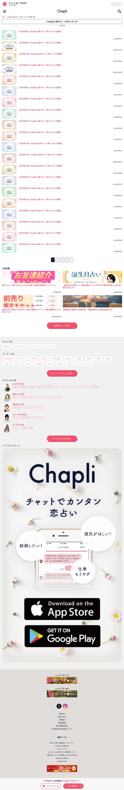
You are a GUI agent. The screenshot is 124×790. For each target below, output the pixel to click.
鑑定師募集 (62, 723)
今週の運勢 (56, 358)
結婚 (79, 358)
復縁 (98, 358)
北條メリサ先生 (18, 394)
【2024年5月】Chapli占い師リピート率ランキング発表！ (40, 221)
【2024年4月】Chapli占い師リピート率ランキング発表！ (40, 233)
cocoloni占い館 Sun (62, 758)
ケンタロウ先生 (18, 424)
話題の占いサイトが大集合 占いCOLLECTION (62, 755)
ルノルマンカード (70, 387)
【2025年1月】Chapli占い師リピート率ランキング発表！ (40, 132)
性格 (50, 364)
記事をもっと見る (62, 325)
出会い (17, 364)
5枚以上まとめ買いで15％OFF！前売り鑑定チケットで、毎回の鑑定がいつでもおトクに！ (31, 310)
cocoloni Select (62, 761)
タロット (59, 387)
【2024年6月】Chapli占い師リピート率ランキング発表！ (40, 210)
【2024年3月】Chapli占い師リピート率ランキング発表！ (40, 244)
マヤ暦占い (49, 387)
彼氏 (44, 358)
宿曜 (15, 387)
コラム (50, 346)
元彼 (6, 364)
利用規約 (62, 720)
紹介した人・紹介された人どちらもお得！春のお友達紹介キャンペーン (29, 285)
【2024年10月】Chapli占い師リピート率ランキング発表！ (40, 166)
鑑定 (8, 346)
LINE (28, 364)
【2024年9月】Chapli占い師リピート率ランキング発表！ (40, 177)
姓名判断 (95, 387)
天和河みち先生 (18, 404)
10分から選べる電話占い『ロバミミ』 (62, 743)
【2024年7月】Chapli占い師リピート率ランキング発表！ (40, 199)
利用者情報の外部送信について (62, 729)
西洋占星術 (17, 407)
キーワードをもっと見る (61, 373)
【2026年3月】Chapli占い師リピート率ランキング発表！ (40, 31)
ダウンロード (116, 4)
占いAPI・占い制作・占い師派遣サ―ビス (62, 752)
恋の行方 (23, 358)
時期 (34, 358)
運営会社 (62, 714)
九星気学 (31, 387)
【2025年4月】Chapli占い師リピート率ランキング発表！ (40, 98)
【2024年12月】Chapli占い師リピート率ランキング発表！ (40, 143)
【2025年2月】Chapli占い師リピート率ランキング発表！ (40, 121)
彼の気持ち (9, 358)
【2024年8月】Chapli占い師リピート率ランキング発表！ (40, 188)
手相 (31, 397)
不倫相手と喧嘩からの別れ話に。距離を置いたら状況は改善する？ (88, 309)
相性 (89, 358)
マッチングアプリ (84, 364)
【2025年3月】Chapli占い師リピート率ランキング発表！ (40, 110)
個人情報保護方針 (62, 726)
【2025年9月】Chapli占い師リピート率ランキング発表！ (40, 65)
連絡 (108, 358)
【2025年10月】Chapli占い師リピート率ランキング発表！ (40, 54)
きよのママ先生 (18, 384)
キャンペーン (35, 346)
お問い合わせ (62, 717)
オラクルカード (84, 387)
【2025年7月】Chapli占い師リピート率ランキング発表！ (40, 76)
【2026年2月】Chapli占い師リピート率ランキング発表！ (40, 42)
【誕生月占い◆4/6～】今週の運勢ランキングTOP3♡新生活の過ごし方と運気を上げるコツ (92, 286)
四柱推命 (22, 387)
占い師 (20, 346)
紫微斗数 (40, 387)
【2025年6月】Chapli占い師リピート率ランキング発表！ (40, 87)
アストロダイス (37, 418)
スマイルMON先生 (19, 414)
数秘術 (24, 397)
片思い (69, 358)
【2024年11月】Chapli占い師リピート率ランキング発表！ (40, 154)
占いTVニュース (62, 749)
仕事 (60, 364)
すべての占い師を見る (61, 438)
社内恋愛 (39, 364)
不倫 (69, 364)
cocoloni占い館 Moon (62, 746)
